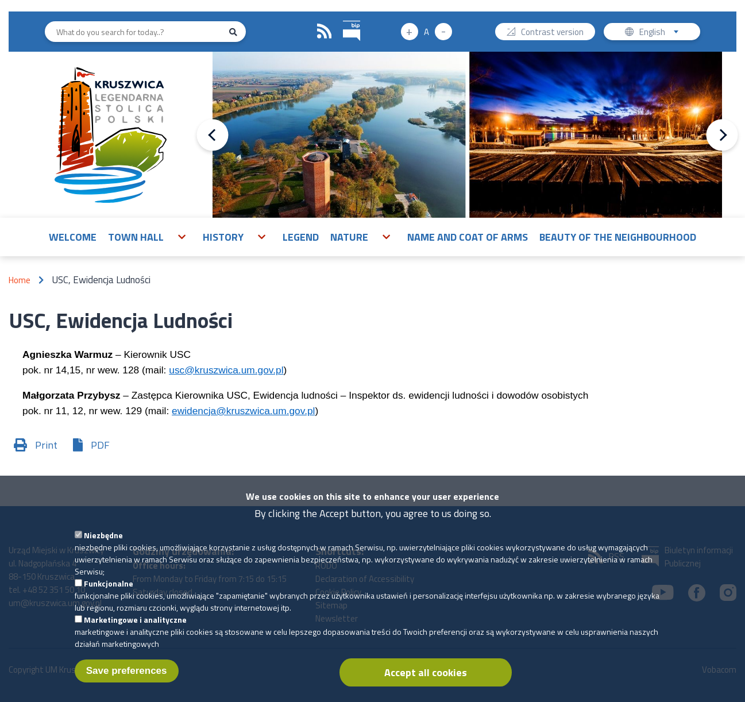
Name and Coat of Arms (467, 237)
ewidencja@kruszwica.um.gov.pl (243, 410)
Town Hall (136, 237)
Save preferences (126, 680)
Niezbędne (103, 545)
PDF (100, 445)
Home (19, 280)
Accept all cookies (425, 682)
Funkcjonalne (108, 593)
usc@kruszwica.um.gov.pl (226, 370)
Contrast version (552, 33)
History (223, 237)
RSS (324, 31)
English (662, 33)
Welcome (72, 237)
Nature (349, 237)
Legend (301, 237)
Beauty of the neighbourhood (617, 237)
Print (46, 445)
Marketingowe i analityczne (135, 629)
